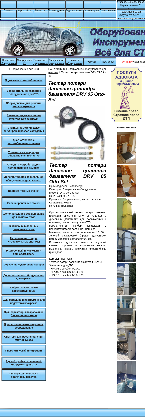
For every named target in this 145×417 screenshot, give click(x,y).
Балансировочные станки (23, 203)
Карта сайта (24, 10)
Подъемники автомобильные (23, 80)
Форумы (91, 61)
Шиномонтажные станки (23, 190)
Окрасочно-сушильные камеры (24, 264)
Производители (56, 10)
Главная (7, 10)
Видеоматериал (74, 10)
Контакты (40, 10)
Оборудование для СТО (24, 69)
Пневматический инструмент (23, 350)
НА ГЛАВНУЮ (56, 69)
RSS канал (108, 61)
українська (139, 61)
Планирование (108, 10)
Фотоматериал (91, 10)
